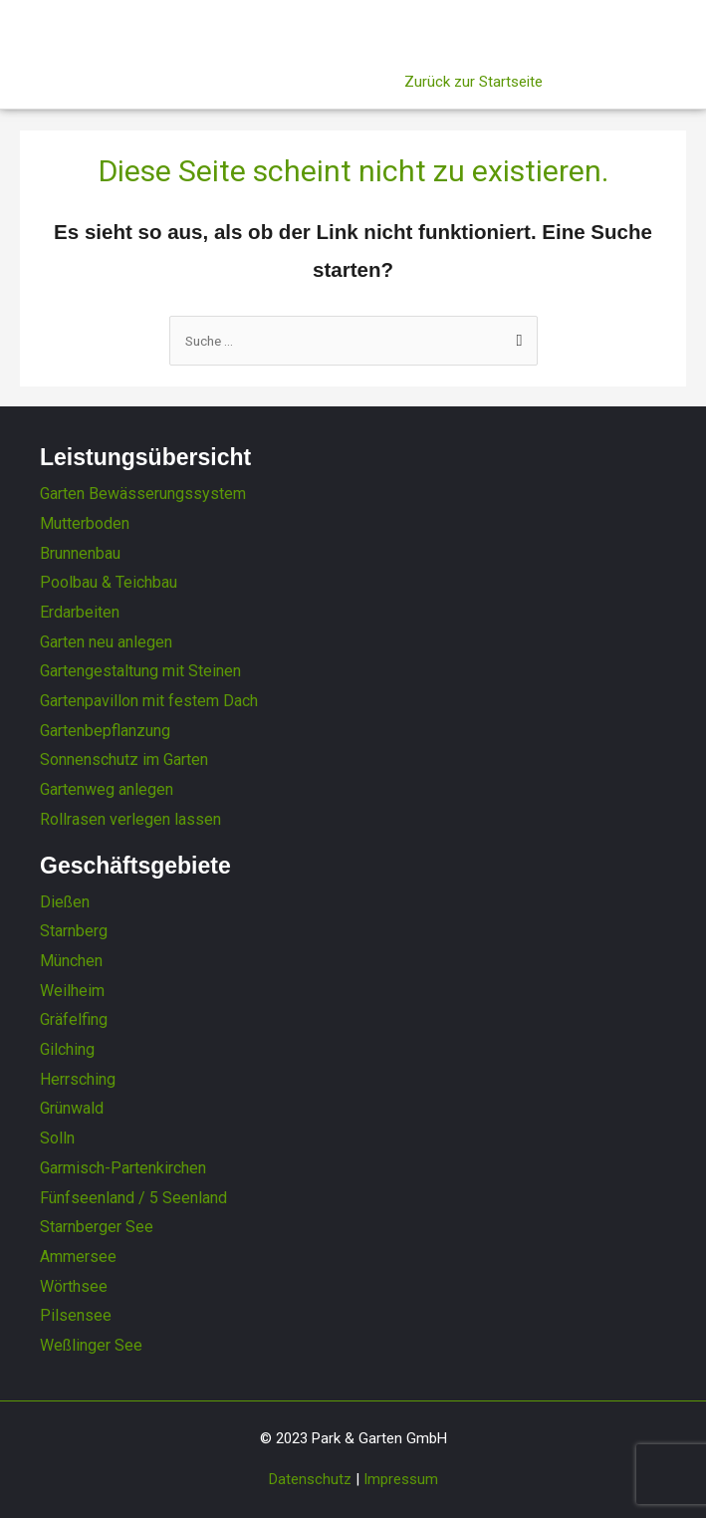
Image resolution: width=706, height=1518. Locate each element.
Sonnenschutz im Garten (124, 759)
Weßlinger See (91, 1345)
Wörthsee (74, 1286)
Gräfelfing (74, 1019)
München (71, 960)
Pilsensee (76, 1315)
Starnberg (74, 930)
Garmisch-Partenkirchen (123, 1167)
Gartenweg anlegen (106, 789)
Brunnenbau (80, 553)
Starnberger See (96, 1226)
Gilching (67, 1049)
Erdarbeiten (79, 612)
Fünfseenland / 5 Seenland (133, 1197)
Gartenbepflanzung (105, 730)
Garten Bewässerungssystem (143, 493)
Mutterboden (84, 523)
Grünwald (72, 1108)
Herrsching (78, 1079)
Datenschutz (310, 1479)
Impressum (400, 1479)
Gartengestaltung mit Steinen (140, 670)
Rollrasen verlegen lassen (130, 819)
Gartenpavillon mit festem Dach (149, 700)
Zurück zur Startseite (473, 82)
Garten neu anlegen (106, 641)
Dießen (65, 901)
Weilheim (72, 990)
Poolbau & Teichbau (108, 582)
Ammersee (78, 1256)
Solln (57, 1138)
